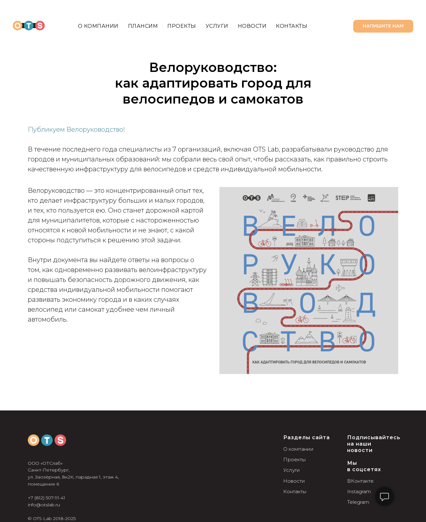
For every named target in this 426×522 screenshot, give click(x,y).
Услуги (217, 26)
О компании (98, 26)
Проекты (181, 26)
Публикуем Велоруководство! (76, 129)
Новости (252, 26)
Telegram (358, 502)
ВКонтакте (360, 481)
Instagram (359, 491)
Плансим (143, 26)
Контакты (291, 26)
